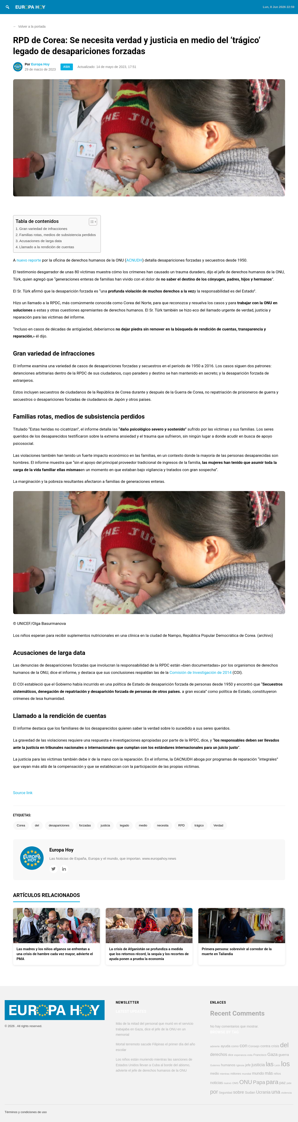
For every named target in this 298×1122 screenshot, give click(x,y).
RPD (181, 825)
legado (124, 825)
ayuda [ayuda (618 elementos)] (225, 1046)
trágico (199, 825)
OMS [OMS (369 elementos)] (235, 1083)
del (37, 825)
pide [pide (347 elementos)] (289, 1083)
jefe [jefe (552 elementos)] (248, 1065)
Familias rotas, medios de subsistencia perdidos (57, 235)
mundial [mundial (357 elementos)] (246, 1073)
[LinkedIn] (64, 869)
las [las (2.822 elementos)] (269, 1064)
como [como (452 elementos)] (235, 1046)
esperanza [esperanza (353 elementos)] (240, 1055)
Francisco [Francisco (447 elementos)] (260, 1055)
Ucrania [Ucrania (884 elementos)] (263, 1092)
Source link (23, 792)
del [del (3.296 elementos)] (284, 1045)
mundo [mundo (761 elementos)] (258, 1073)
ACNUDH (134, 260)
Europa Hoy (40, 64)
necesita (162, 825)
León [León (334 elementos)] (277, 1065)
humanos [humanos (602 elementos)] (228, 1065)
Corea (21, 825)
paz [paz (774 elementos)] (282, 1083)
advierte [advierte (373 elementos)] (215, 1046)
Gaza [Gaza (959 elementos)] (272, 1054)
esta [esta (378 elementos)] (250, 1054)
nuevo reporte (29, 260)
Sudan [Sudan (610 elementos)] (250, 1092)
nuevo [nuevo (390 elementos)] (227, 1083)
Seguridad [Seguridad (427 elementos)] (225, 1092)
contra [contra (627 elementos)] (265, 1046)
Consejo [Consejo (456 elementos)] (254, 1046)
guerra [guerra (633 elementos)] (284, 1055)
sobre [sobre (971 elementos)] (238, 1092)
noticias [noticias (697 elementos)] (216, 1083)
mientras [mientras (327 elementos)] (225, 1073)
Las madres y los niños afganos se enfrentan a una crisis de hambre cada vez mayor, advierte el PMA (55, 954)
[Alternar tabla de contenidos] (90, 222)
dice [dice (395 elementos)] (230, 1055)
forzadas (85, 825)
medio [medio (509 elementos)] (214, 1073)
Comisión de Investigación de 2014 (201, 672)
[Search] (7, 7)
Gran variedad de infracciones (43, 229)
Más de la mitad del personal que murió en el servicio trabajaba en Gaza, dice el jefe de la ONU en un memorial (154, 1029)
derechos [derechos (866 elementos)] (218, 1054)
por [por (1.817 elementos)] (214, 1092)
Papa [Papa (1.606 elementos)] (259, 1082)
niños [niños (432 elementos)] (277, 1073)
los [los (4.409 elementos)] (285, 1064)
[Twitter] (53, 869)
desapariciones (59, 825)
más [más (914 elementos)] (269, 1073)
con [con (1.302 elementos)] (243, 1045)
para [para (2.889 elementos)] (272, 1081)
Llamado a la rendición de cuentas (46, 247)
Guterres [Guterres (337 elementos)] (215, 1065)
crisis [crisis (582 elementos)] (275, 1046)
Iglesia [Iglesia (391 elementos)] (240, 1065)
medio (143, 825)
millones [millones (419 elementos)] (235, 1073)
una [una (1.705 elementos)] (276, 1092)
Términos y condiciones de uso (26, 1112)
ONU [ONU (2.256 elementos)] (245, 1082)
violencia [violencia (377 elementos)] (286, 1092)
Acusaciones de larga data (40, 241)
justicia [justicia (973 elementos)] (258, 1064)
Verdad (218, 825)
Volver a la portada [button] (29, 26)
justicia (105, 825)
